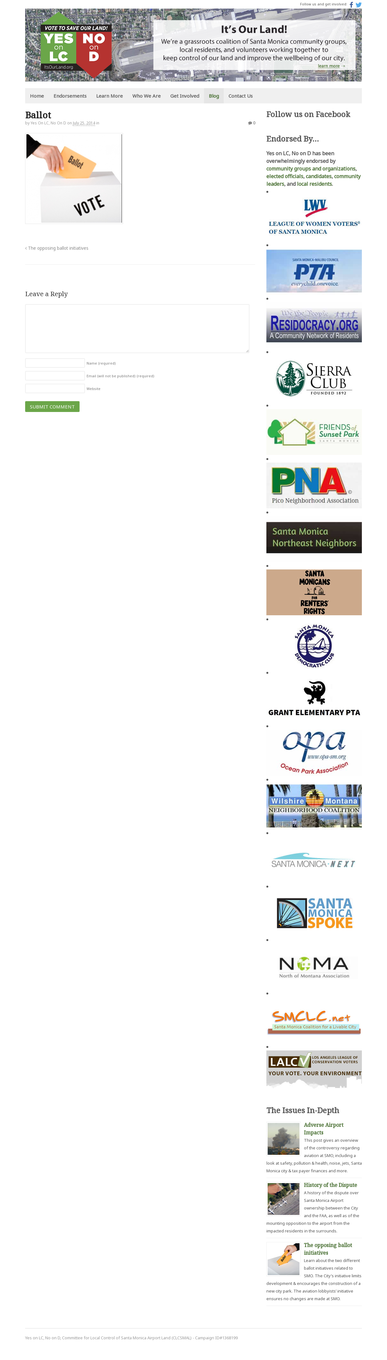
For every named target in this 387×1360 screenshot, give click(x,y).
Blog (213, 96)
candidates (319, 176)
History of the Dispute (330, 1185)
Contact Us (240, 96)
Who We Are (146, 96)
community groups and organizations (310, 168)
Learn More (109, 96)
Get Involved (184, 96)
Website (93, 388)
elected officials (284, 176)
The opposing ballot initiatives (56, 248)
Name (101, 363)
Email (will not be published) (120, 375)
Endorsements (69, 96)
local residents (314, 183)
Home (37, 96)
